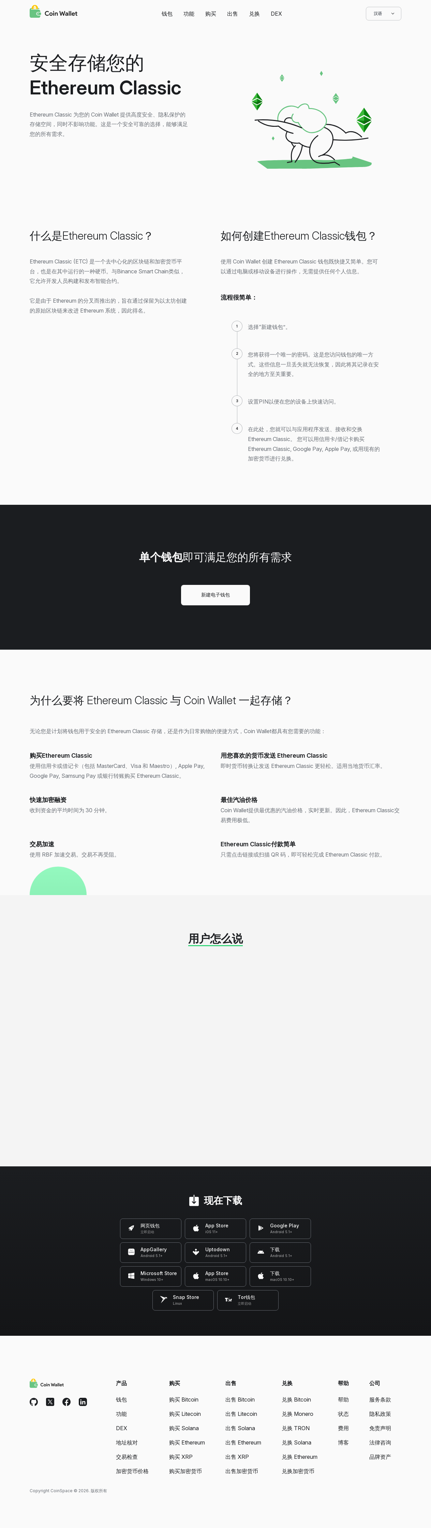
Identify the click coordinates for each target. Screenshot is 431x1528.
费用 (343, 1428)
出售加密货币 (241, 1471)
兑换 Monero (297, 1413)
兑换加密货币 (298, 1471)
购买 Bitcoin (183, 1399)
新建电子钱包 (215, 594)
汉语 (383, 13)
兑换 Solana (296, 1442)
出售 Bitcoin (240, 1399)
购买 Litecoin (185, 1413)
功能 (188, 13)
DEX (276, 13)
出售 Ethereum (243, 1442)
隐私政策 (380, 1413)
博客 (343, 1442)
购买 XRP (181, 1456)
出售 (232, 13)
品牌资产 (380, 1456)
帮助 (343, 1399)
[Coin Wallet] (53, 12)
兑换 (254, 13)
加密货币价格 (132, 1471)
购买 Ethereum (187, 1442)
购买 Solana (184, 1428)
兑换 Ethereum (299, 1456)
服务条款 (380, 1399)
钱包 (167, 13)
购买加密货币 (185, 1471)
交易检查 (127, 1456)
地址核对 (127, 1442)
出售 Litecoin (241, 1413)
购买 (210, 13)
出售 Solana (240, 1428)
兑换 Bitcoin (296, 1399)
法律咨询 (380, 1442)
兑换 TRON (296, 1428)
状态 (343, 1413)
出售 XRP (237, 1456)
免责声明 (380, 1428)
